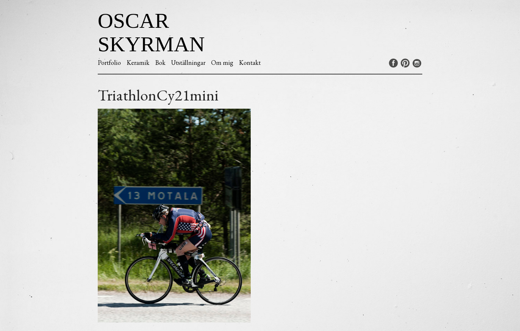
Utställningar (188, 62)
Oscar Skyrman (151, 32)
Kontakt (250, 62)
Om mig (222, 62)
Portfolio (109, 62)
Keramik (138, 62)
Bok (160, 62)
